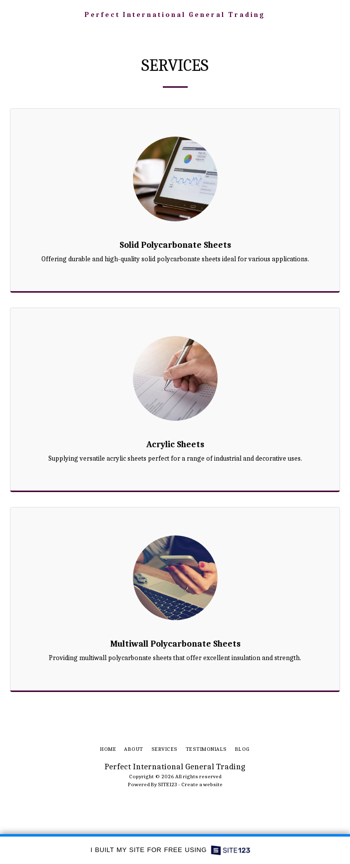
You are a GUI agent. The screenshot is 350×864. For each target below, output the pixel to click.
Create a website (202, 784)
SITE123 (167, 784)
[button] (10, 14)
